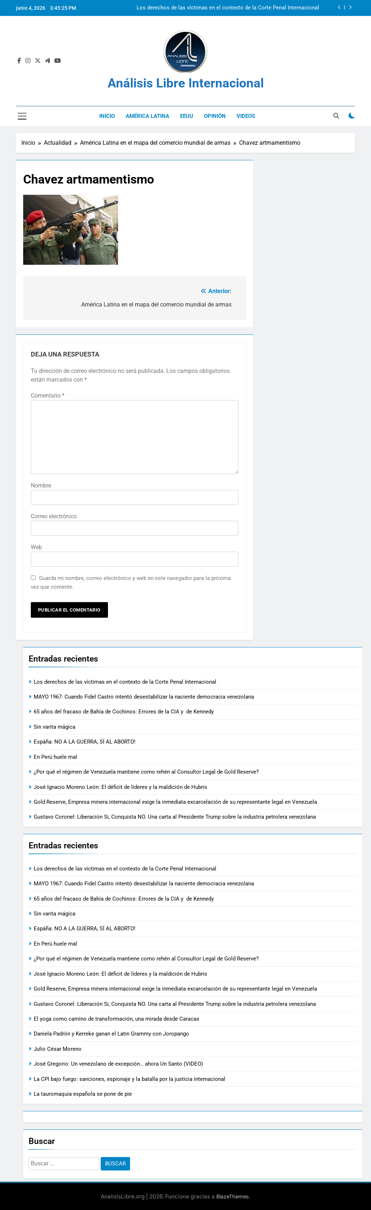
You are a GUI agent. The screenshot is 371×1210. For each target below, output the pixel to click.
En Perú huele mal (55, 757)
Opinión (215, 116)
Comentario (47, 395)
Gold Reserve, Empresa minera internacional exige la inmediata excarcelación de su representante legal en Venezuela (175, 802)
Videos (246, 116)
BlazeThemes (232, 1196)
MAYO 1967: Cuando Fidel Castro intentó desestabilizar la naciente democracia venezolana (144, 697)
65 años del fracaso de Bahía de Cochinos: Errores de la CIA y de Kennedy (124, 711)
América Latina (147, 116)
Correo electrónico (54, 516)
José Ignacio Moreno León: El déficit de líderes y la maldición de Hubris (120, 787)
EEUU (186, 116)
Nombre (41, 485)
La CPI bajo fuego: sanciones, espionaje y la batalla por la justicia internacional (129, 1079)
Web (36, 547)
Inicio (107, 116)
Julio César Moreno (58, 1049)
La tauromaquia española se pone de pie (83, 1094)
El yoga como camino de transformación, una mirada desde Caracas (116, 1019)
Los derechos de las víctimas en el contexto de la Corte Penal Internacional (228, 8)
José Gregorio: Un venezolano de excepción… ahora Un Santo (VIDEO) (118, 1064)
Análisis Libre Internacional (186, 83)
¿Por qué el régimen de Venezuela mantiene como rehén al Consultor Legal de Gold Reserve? (146, 772)
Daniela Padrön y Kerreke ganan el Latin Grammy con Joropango (111, 1033)
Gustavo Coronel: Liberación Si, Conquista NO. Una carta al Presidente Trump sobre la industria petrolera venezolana (175, 817)
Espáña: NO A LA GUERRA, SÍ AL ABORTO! (85, 741)
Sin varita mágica (54, 727)
